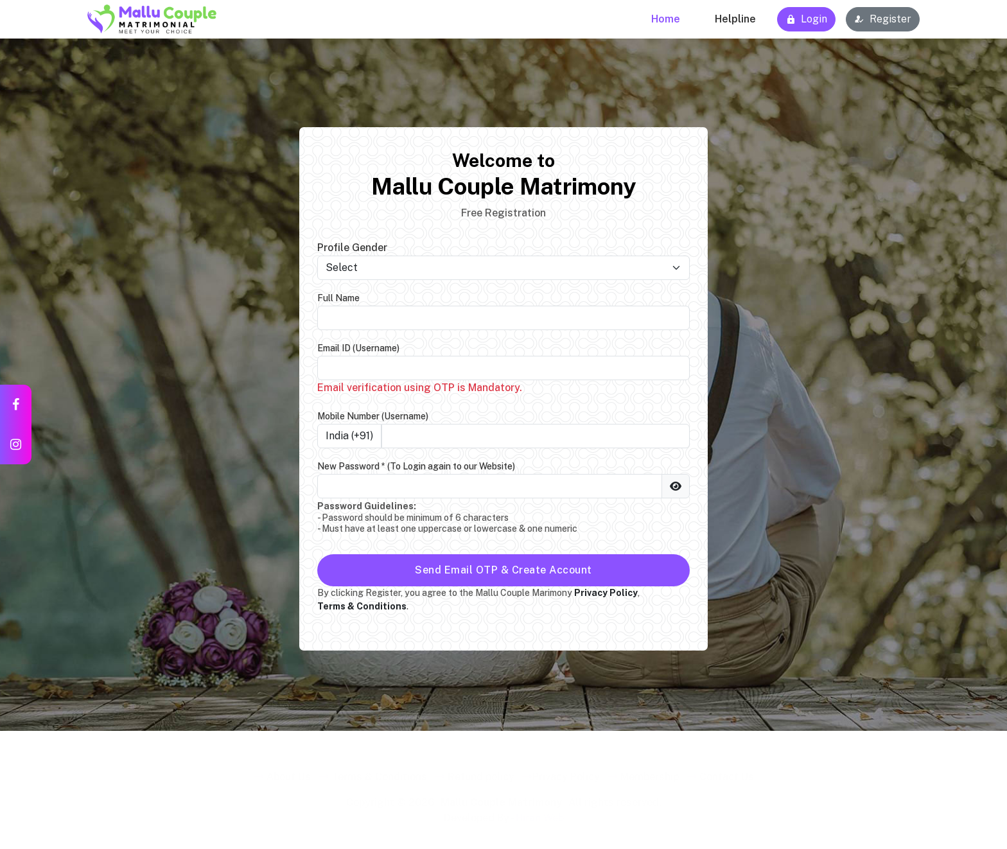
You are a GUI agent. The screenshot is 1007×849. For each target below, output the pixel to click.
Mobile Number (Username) (372, 416)
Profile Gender (352, 247)
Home (665, 19)
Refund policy (481, 772)
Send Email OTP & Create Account (503, 570)
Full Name (338, 298)
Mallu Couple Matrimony (501, 798)
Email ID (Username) (358, 348)
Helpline (735, 19)
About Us (289, 772)
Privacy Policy (566, 772)
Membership (649, 772)
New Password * (416, 466)
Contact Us (726, 772)
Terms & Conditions (379, 772)
